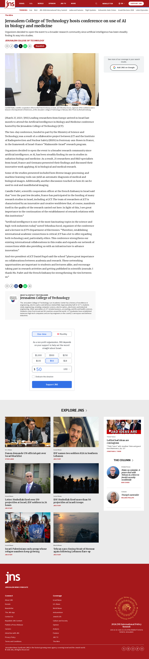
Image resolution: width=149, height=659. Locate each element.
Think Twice (111, 437)
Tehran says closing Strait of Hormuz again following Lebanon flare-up (74, 550)
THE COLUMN (124, 460)
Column (124, 492)
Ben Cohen (125, 482)
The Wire (9, 15)
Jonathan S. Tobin (114, 451)
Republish (40, 46)
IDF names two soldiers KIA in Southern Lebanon (75, 454)
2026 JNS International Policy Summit (126, 625)
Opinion (52, 3)
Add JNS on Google (124, 67)
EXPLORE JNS (74, 410)
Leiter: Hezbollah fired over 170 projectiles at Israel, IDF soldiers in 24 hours (26, 502)
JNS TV (63, 3)
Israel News (57, 450)
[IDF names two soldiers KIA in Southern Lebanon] (76, 432)
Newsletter (107, 3)
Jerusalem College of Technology (24, 40)
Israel (22, 3)
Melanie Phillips (127, 498)
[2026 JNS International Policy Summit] (126, 608)
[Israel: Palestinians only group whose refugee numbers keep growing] (27, 527)
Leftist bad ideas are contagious (118, 441)
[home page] (10, 4)
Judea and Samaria (76, 10)
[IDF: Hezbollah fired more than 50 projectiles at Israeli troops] (76, 478)
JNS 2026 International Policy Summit (53, 10)
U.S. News (8, 450)
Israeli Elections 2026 (126, 10)
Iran (30, 10)
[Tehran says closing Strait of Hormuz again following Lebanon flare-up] (76, 527)
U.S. (31, 3)
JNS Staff (57, 459)
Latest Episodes (142, 10)
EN (122, 4)
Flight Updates (90, 10)
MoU (35, 10)
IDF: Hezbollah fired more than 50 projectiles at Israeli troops (72, 501)
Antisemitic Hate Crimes (107, 10)
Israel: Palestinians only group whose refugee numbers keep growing (26, 550)
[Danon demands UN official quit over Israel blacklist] (27, 432)
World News (57, 545)
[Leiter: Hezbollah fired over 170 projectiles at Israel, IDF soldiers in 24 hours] (27, 478)
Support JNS (136, 3)
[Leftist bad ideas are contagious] (124, 427)
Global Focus (125, 467)
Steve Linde (9, 459)
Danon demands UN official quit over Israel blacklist (25, 454)
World (41, 3)
